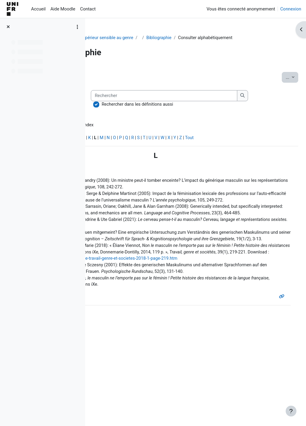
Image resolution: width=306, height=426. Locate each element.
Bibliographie (223, 38)
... (279, 84)
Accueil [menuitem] (38, 9)
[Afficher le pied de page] (291, 411)
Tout (278, 164)
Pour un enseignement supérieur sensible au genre (147, 38)
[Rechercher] (171, 121)
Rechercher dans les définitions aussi (144, 129)
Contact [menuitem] (88, 9)
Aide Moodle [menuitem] (63, 9)
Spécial (104, 164)
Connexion (290, 9)
